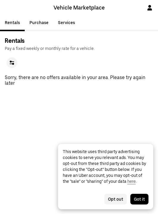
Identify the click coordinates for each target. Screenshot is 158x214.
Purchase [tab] (39, 22)
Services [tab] (66, 22)
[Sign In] (149, 8)
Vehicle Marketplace (79, 7)
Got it (139, 199)
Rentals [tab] (12, 22)
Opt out (115, 199)
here (131, 181)
